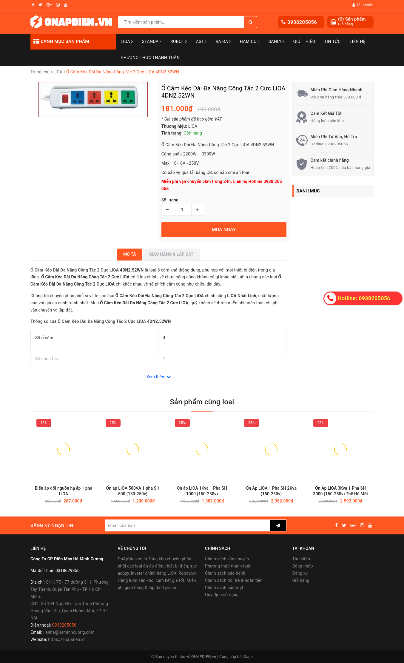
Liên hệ (358, 41)
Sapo (248, 656)
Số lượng (169, 200)
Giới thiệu (304, 41)
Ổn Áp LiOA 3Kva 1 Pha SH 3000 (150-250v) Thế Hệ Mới (340, 491)
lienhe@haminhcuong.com (69, 632)
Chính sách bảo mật (224, 587)
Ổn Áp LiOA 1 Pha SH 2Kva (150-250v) (271, 491)
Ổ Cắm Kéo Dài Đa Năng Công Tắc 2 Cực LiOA (75, 270)
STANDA (151, 41)
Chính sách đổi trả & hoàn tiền (234, 580)
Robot (178, 41)
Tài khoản (363, 5)
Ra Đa (223, 41)
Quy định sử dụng (222, 594)
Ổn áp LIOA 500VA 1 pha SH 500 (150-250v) (133, 491)
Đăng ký (300, 573)
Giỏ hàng (300, 580)
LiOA (127, 41)
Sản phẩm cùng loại (202, 402)
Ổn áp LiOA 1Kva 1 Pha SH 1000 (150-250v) (202, 491)
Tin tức (332, 41)
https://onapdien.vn (67, 639)
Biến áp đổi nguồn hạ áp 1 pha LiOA (63, 491)
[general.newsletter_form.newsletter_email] (187, 525)
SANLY (276, 41)
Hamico (250, 41)
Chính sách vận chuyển (227, 558)
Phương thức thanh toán (228, 566)
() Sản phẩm (352, 21)
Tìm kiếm (301, 558)
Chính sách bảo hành (225, 573)
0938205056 (302, 22)
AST (201, 41)
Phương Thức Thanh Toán (150, 57)
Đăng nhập (302, 566)
